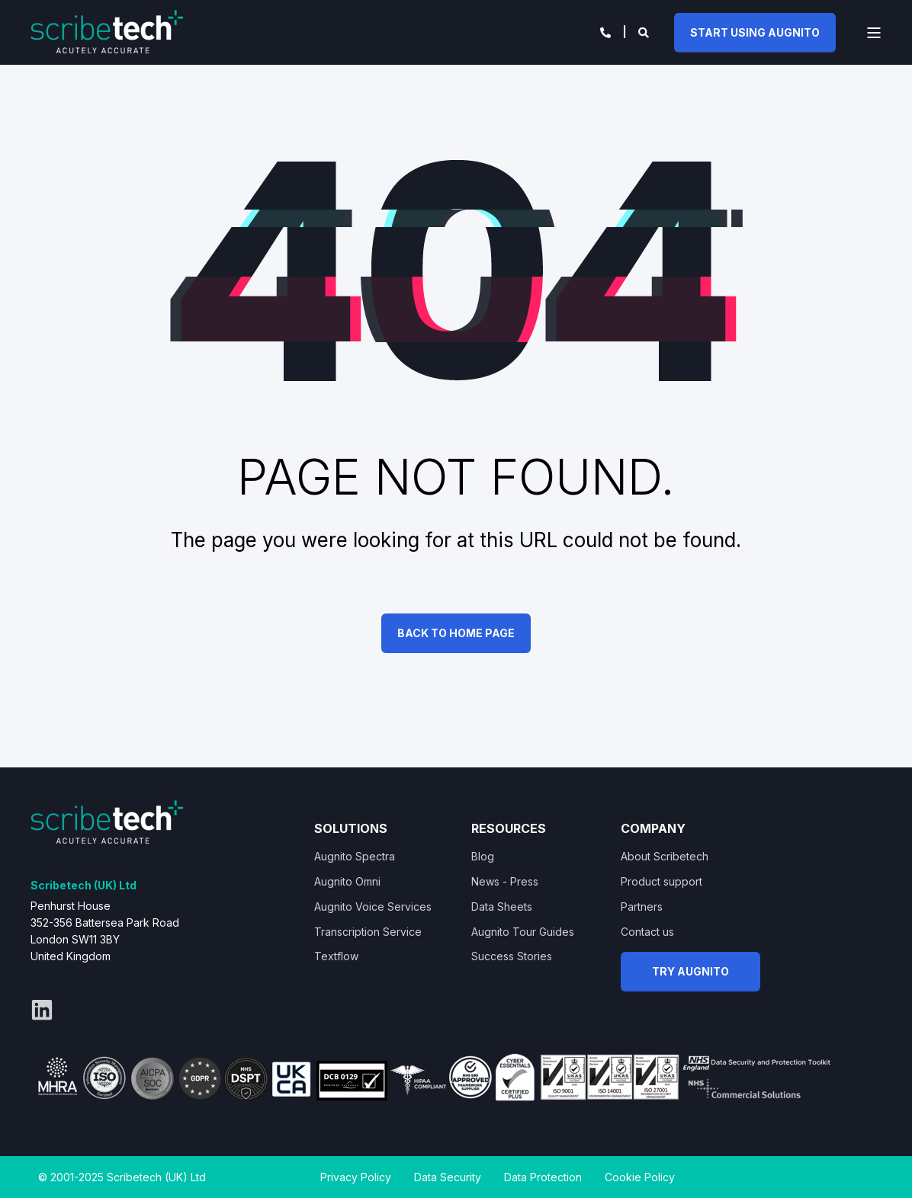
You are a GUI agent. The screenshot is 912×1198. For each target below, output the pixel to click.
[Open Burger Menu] (874, 33)
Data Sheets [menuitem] (501, 906)
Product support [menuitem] (661, 881)
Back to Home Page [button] (456, 632)
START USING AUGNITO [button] (755, 31)
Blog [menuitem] (482, 856)
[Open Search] (644, 30)
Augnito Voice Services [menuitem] (373, 906)
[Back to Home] (107, 30)
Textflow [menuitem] (336, 956)
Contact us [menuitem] (647, 931)
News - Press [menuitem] (504, 881)
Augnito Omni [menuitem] (347, 881)
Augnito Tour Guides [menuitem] (522, 931)
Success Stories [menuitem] (511, 956)
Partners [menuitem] (642, 906)
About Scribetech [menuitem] (664, 856)
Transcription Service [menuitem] (368, 931)
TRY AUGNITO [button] (690, 971)
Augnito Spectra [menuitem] (354, 856)
